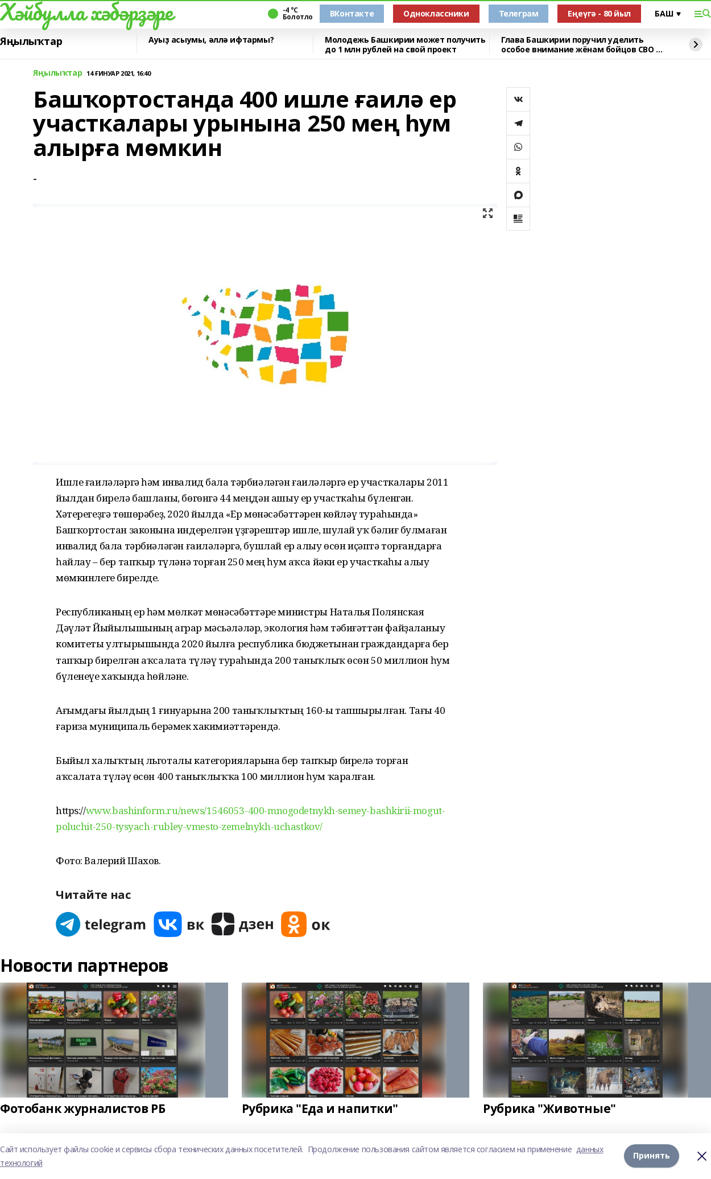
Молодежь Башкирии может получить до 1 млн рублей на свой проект (405, 44)
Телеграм (519, 13)
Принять (651, 1156)
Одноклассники (436, 13)
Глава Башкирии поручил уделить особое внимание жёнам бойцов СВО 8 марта (580, 44)
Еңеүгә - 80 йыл (599, 13)
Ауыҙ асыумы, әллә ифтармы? (211, 40)
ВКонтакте (352, 13)
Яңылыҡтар (31, 41)
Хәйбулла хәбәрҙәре (86, 12)
